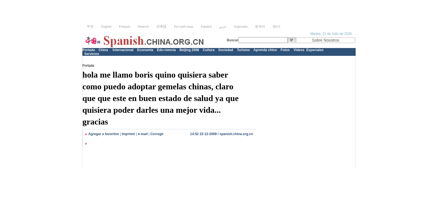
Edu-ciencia (166, 50)
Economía (145, 50)
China (103, 50)
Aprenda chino (265, 50)
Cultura (209, 50)
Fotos (285, 50)
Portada (88, 50)
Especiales (314, 50)
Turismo (243, 50)
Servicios (91, 54)
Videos (299, 50)
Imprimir (128, 134)
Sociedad (225, 50)
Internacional (123, 50)
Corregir (156, 134)
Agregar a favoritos (103, 134)
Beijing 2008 (189, 50)
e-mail (143, 134)
